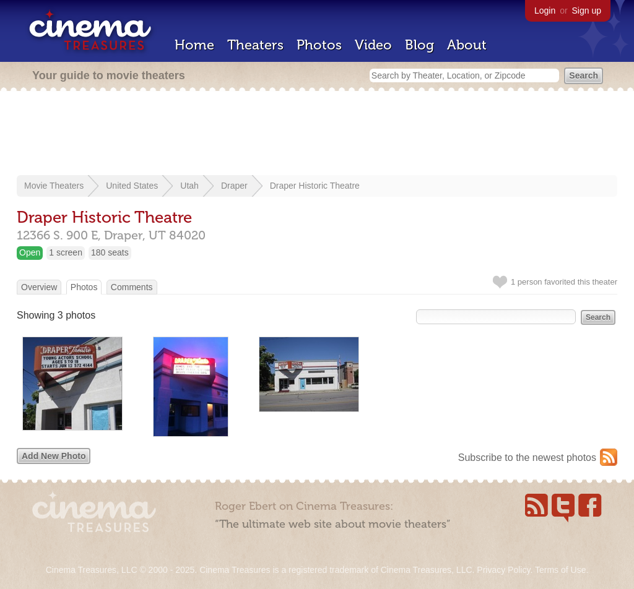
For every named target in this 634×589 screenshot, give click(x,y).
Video (373, 45)
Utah (189, 186)
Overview (39, 287)
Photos (319, 45)
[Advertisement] (317, 134)
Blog (419, 45)
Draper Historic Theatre (315, 186)
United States (132, 186)
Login (544, 10)
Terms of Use (560, 570)
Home (194, 45)
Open (29, 252)
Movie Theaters (54, 186)
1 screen (65, 252)
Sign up (586, 10)
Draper (234, 186)
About (467, 45)
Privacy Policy (503, 570)
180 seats (110, 252)
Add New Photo (53, 456)
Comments (132, 287)
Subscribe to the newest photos (527, 457)
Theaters (255, 45)
